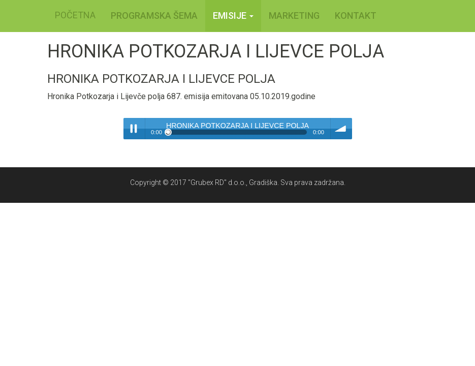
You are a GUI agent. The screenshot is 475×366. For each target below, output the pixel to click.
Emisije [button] (233, 15)
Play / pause (134, 128)
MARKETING (294, 15)
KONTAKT (355, 15)
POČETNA (75, 15)
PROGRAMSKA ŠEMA (154, 15)
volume (341, 128)
